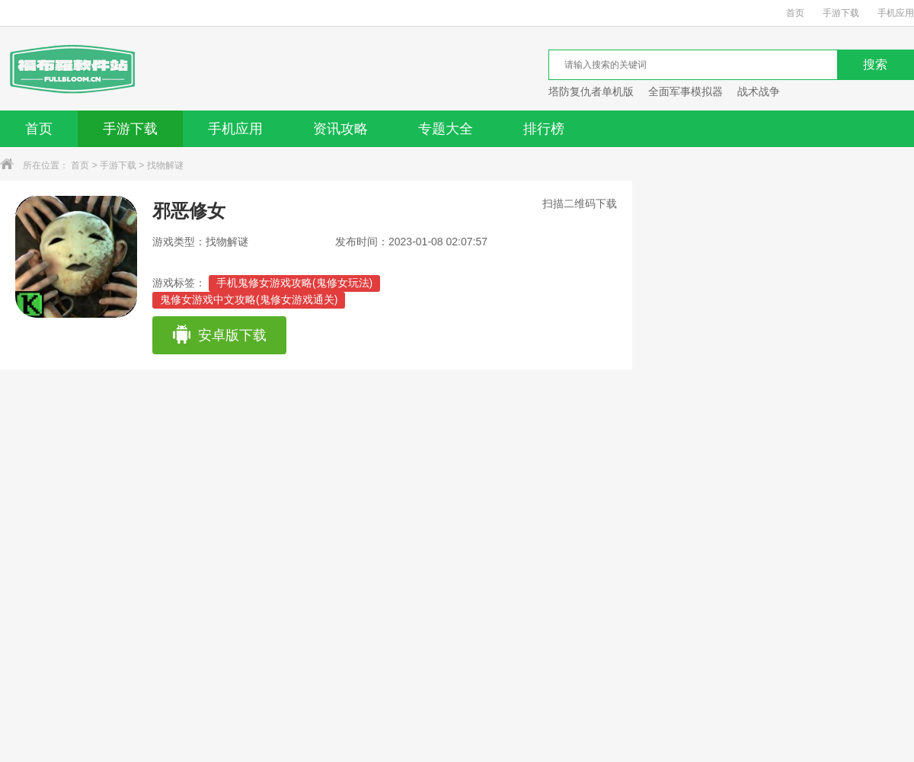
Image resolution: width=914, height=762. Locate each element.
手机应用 (895, 13)
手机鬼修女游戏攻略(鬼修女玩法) (294, 283)
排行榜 (543, 128)
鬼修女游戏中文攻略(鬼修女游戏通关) (248, 299)
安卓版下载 (219, 335)
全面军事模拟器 (685, 91)
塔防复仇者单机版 (591, 91)
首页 (795, 13)
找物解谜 (165, 165)
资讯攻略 (340, 128)
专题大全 (445, 128)
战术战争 (758, 91)
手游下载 (841, 13)
